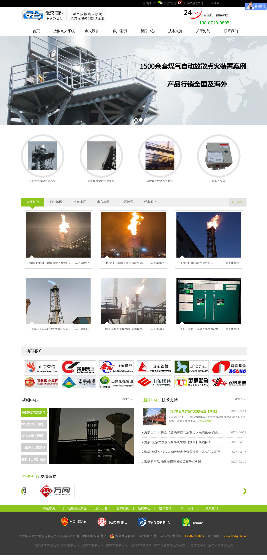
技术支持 (175, 31)
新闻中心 (147, 31)
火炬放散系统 (196, 545)
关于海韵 (203, 31)
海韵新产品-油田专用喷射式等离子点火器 (172, 461)
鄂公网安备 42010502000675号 (133, 536)
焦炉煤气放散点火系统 (159, 181)
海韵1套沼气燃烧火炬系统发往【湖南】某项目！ (177, 442)
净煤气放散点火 (117, 545)
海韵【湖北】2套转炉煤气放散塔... (200, 329)
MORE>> (237, 202)
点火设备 (92, 31)
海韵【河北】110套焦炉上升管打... (50, 262)
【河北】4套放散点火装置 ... (197, 262)
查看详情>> (206, 421)
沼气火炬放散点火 (220, 545)
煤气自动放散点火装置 (169, 545)
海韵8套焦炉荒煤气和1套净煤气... (124, 329)
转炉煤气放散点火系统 (101, 181)
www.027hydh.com (235, 536)
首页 (36, 31)
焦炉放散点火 (70, 545)
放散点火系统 (64, 31)
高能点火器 (218, 181)
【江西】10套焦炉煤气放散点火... (124, 262)
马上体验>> (82, 262)
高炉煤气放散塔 (141, 545)
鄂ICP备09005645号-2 (91, 536)
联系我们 (231, 31)
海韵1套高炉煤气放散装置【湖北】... (195, 411)
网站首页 (49, 508)
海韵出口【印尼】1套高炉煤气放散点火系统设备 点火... (182, 432)
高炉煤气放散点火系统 (42, 181)
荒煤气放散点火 (93, 545)
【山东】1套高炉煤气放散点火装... (50, 329)
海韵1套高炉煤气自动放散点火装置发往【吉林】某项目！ (184, 452)
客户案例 (120, 31)
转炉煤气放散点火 (46, 545)
